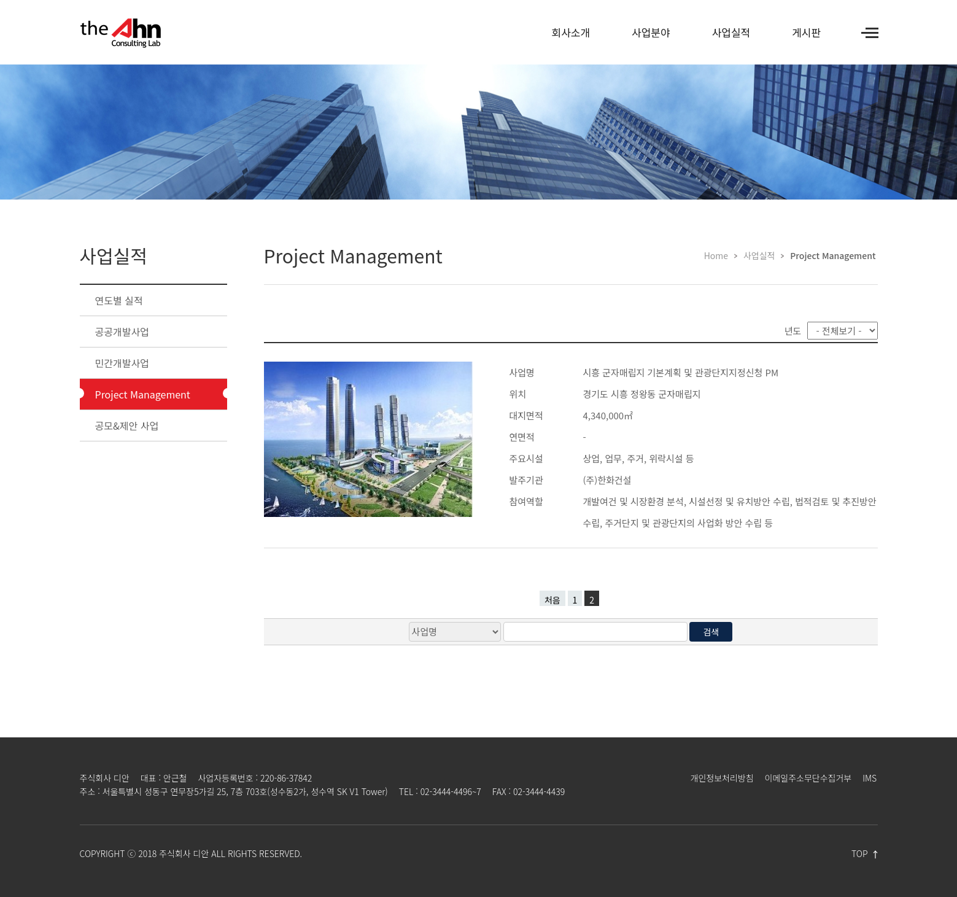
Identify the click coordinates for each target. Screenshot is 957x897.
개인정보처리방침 (722, 778)
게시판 (806, 32)
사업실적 (731, 32)
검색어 (0, 64)
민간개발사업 (122, 362)
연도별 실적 (119, 300)
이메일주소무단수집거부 (808, 778)
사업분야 (651, 32)
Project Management (142, 394)
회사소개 (571, 32)
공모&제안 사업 (127, 425)
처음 (552, 600)
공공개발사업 (122, 331)
